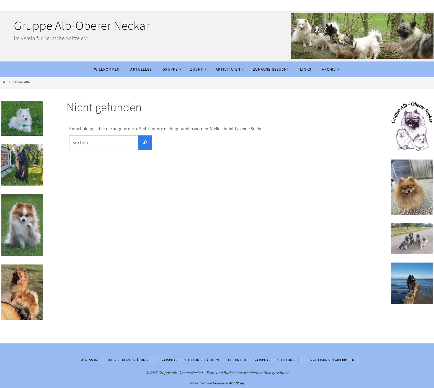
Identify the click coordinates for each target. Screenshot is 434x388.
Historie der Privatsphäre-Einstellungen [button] (263, 360)
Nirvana (218, 383)
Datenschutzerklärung (127, 360)
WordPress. (236, 383)
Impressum (89, 360)
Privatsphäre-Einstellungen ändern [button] (187, 360)
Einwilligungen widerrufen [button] (331, 360)
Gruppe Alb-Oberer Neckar (82, 25)
